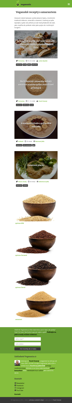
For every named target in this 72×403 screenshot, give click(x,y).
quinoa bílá (19, 223)
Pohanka (34, 64)
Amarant (19, 64)
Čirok (24, 64)
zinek (31, 105)
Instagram (20, 388)
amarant (18, 319)
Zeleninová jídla (44, 181)
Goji (34, 145)
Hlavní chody (22, 181)
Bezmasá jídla (39, 141)
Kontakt (17, 394)
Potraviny (21, 61)
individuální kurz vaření (35, 370)
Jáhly (29, 64)
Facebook (20, 386)
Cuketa (25, 185)
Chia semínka (27, 145)
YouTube (20, 390)
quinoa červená (21, 255)
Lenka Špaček (43, 61)
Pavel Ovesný (43, 101)
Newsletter (20, 383)
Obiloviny (26, 105)
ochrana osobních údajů (36, 400)
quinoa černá (20, 287)
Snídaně (20, 141)
